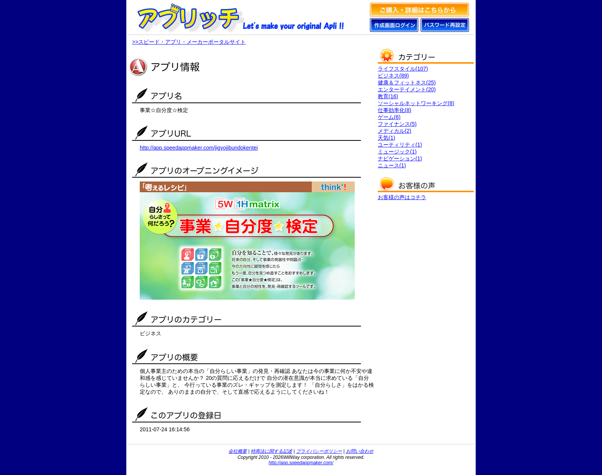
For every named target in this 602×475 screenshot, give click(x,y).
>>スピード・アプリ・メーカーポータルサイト (189, 42)
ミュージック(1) (397, 151)
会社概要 (237, 451)
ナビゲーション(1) (400, 158)
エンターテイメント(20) (407, 89)
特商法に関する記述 (271, 451)
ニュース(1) (392, 165)
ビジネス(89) (393, 76)
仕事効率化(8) (394, 110)
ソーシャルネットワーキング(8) (416, 103)
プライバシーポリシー (319, 451)
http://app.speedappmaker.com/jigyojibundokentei (199, 148)
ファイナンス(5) (397, 124)
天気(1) (386, 138)
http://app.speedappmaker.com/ (301, 462)
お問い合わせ (360, 451)
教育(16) (388, 96)
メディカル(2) (394, 131)
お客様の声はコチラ (402, 197)
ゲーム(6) (389, 117)
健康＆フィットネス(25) (407, 82)
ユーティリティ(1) (400, 145)
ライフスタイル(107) (403, 69)
